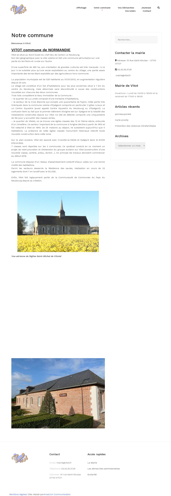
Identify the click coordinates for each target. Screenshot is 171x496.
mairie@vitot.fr (123, 75)
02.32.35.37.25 (123, 69)
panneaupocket (123, 114)
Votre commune (102, 7)
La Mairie (92, 462)
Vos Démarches (126, 7)
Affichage (81, 7)
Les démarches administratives (104, 468)
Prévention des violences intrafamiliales (135, 126)
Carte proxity (121, 120)
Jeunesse (146, 7)
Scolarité (92, 474)
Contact (147, 11)
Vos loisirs (130, 11)
